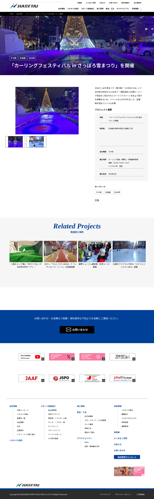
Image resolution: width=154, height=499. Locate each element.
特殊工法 (88, 428)
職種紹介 (125, 414)
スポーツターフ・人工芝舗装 (95, 420)
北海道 (22, 57)
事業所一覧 (21, 418)
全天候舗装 (89, 416)
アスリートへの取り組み (26, 434)
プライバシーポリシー (123, 494)
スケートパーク (54, 430)
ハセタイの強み (23, 414)
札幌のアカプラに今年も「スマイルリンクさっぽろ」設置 (129, 254)
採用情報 (135, 8)
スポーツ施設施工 (87, 8)
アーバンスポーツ (54, 434)
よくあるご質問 (91, 3)
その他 (13, 57)
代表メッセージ (23, 410)
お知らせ (102, 3)
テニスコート (53, 426)
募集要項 (125, 426)
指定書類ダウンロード (127, 457)
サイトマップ (105, 494)
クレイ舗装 (89, 424)
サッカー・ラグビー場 (56, 422)
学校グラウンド (54, 414)
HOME (11, 14)
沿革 (18, 426)
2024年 (32, 57)
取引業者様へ (126, 3)
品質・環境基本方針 (92, 446)
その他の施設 (53, 438)
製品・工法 (110, 8)
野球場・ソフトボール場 (57, 418)
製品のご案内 (90, 432)
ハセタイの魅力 (127, 410)
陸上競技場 (52, 410)
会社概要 (20, 422)
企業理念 (20, 430)
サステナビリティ (123, 8)
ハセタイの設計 (73, 8)
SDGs (87, 442)
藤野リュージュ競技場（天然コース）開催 (94, 254)
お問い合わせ (113, 3)
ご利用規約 (140, 494)
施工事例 (100, 8)
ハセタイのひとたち (129, 418)
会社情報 (61, 8)
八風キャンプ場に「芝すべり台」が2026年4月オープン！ (26, 254)
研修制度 (125, 422)
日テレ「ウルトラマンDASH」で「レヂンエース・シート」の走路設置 (60, 254)
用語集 (79, 3)
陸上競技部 (137, 3)
